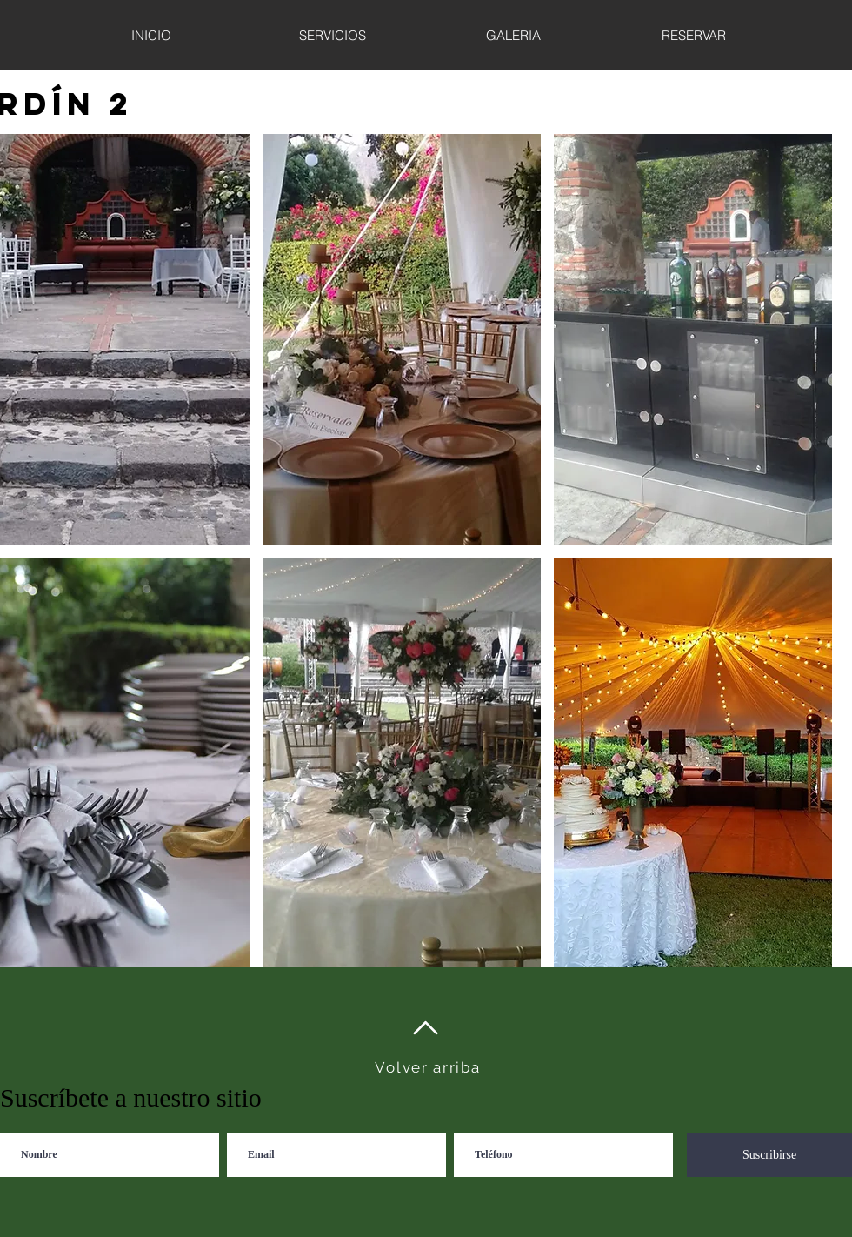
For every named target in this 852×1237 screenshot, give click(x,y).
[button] (402, 339)
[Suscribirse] (769, 1155)
